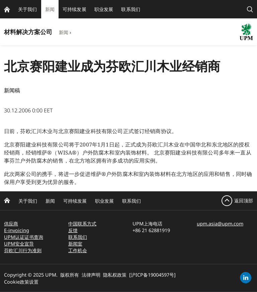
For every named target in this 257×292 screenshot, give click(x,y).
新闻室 (75, 243)
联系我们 (131, 201)
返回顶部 (243, 200)
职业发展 (104, 201)
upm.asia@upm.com (220, 223)
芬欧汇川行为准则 (22, 250)
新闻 (63, 32)
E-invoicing (16, 230)
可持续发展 (75, 201)
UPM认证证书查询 (23, 237)
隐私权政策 (114, 275)
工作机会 (77, 250)
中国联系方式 (82, 223)
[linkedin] (245, 277)
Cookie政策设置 (21, 282)
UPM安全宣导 (19, 243)
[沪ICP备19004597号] (152, 275)
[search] (250, 9)
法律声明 (91, 275)
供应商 (11, 223)
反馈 (73, 230)
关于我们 (27, 201)
